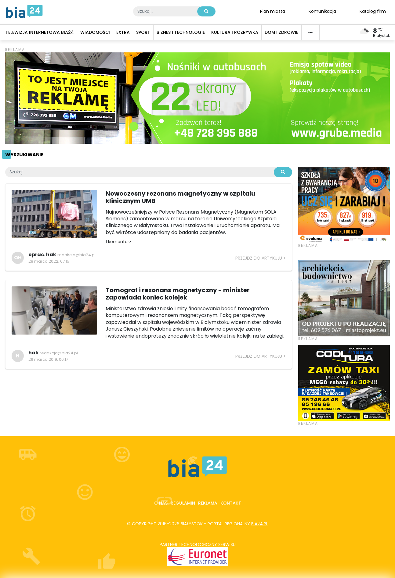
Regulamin (183, 503)
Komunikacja (322, 11)
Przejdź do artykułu (258, 258)
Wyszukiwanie (24, 154)
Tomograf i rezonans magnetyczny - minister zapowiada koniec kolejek (178, 294)
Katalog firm (373, 11)
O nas (161, 503)
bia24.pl (259, 524)
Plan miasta (272, 11)
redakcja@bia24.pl (76, 255)
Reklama (207, 503)
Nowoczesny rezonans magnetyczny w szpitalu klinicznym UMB (180, 197)
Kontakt (230, 503)
